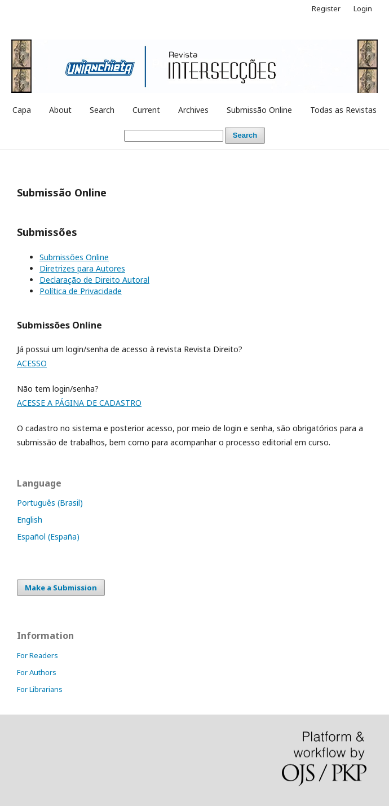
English (29, 519)
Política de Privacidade (80, 291)
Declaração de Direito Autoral (94, 279)
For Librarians (40, 689)
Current (146, 109)
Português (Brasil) (50, 502)
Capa (21, 109)
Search (102, 109)
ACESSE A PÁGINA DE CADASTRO (79, 402)
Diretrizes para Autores (82, 268)
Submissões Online (74, 257)
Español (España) (48, 536)
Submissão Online (259, 109)
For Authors (36, 672)
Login (362, 8)
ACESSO (32, 363)
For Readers (37, 655)
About (60, 109)
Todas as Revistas (343, 109)
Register (326, 8)
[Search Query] (173, 136)
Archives (193, 109)
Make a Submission (61, 587)
